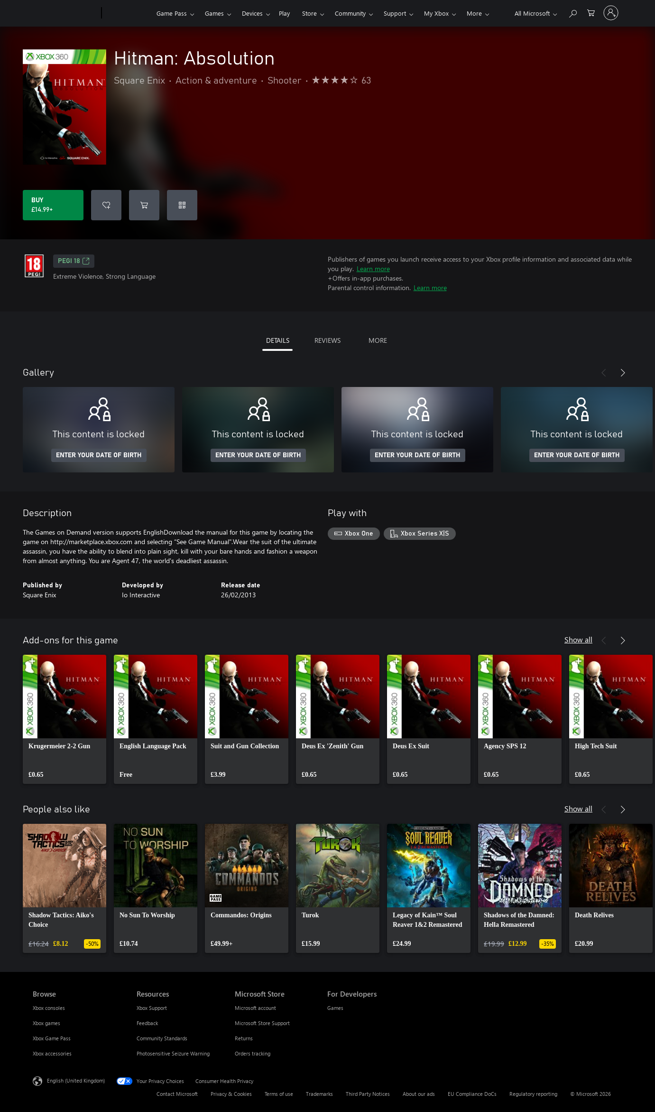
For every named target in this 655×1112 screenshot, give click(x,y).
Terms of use (279, 1094)
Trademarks (319, 1094)
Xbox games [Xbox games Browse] (46, 1023)
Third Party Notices (368, 1094)
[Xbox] (127, 13)
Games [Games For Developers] (335, 1008)
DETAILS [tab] (277, 340)
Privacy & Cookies (231, 1094)
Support (395, 13)
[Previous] (603, 372)
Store (309, 13)
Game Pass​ (172, 13)
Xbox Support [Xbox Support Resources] (152, 1008)
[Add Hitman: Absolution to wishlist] (106, 205)
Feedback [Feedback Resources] (147, 1023)
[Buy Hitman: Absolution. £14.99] (53, 205)
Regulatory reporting (533, 1094)
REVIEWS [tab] (327, 340)
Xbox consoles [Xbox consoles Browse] (49, 1008)
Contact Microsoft (177, 1094)
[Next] (622, 372)
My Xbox (436, 13)
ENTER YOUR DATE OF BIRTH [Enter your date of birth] (99, 455)
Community (350, 13)
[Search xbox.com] (572, 12)
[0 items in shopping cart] (591, 12)
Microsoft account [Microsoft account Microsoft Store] (255, 1008)
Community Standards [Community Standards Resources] (162, 1038)
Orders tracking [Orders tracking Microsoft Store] (252, 1053)
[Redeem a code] (182, 205)
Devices (252, 13)
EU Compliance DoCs (472, 1094)
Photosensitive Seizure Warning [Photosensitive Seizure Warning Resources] (173, 1053)
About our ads (419, 1094)
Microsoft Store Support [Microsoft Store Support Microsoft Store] (262, 1023)
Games (214, 13)
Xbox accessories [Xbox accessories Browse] (52, 1053)
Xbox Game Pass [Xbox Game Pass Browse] (52, 1038)
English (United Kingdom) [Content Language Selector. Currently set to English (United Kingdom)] (76, 1080)
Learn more (373, 268)
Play (284, 13)
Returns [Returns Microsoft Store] (244, 1038)
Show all (578, 639)
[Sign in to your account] (611, 12)
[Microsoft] (65, 13)
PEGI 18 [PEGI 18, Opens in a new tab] (74, 261)
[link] (64, 719)
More (474, 13)
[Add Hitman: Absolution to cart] (144, 205)
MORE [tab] (378, 340)
